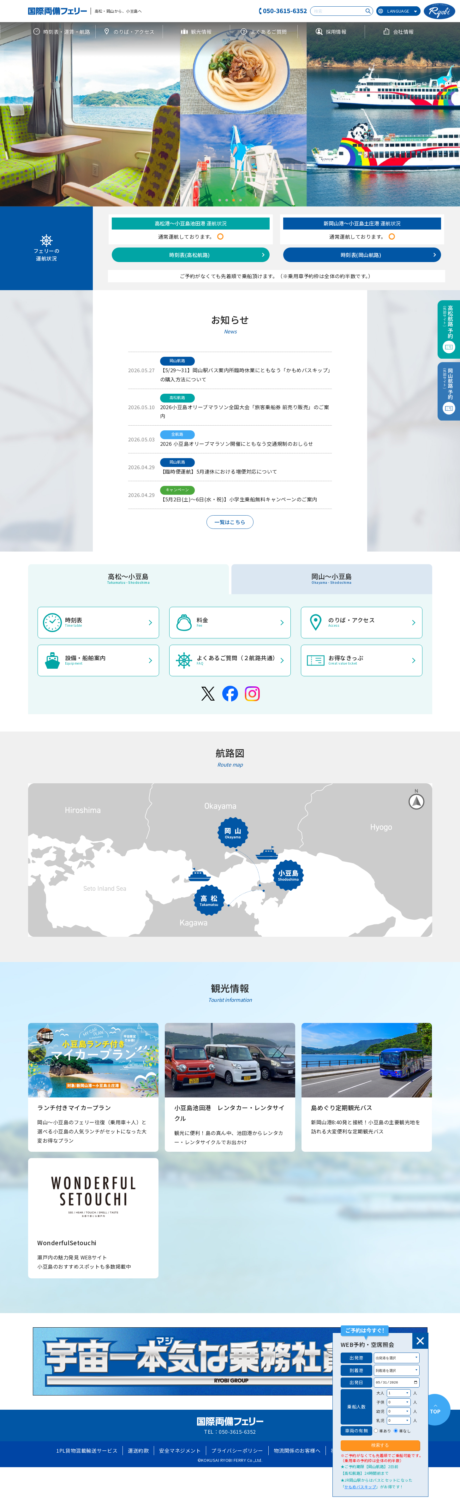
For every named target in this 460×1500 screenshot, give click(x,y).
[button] (219, 200)
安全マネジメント (180, 1450)
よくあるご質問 (263, 31)
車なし (405, 1430)
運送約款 (138, 1450)
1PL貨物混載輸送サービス (86, 1450)
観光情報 (196, 31)
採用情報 (331, 31)
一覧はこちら (230, 522)
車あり (385, 1430)
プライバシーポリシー (237, 1450)
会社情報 (398, 31)
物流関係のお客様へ (297, 1450)
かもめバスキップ (360, 1486)
